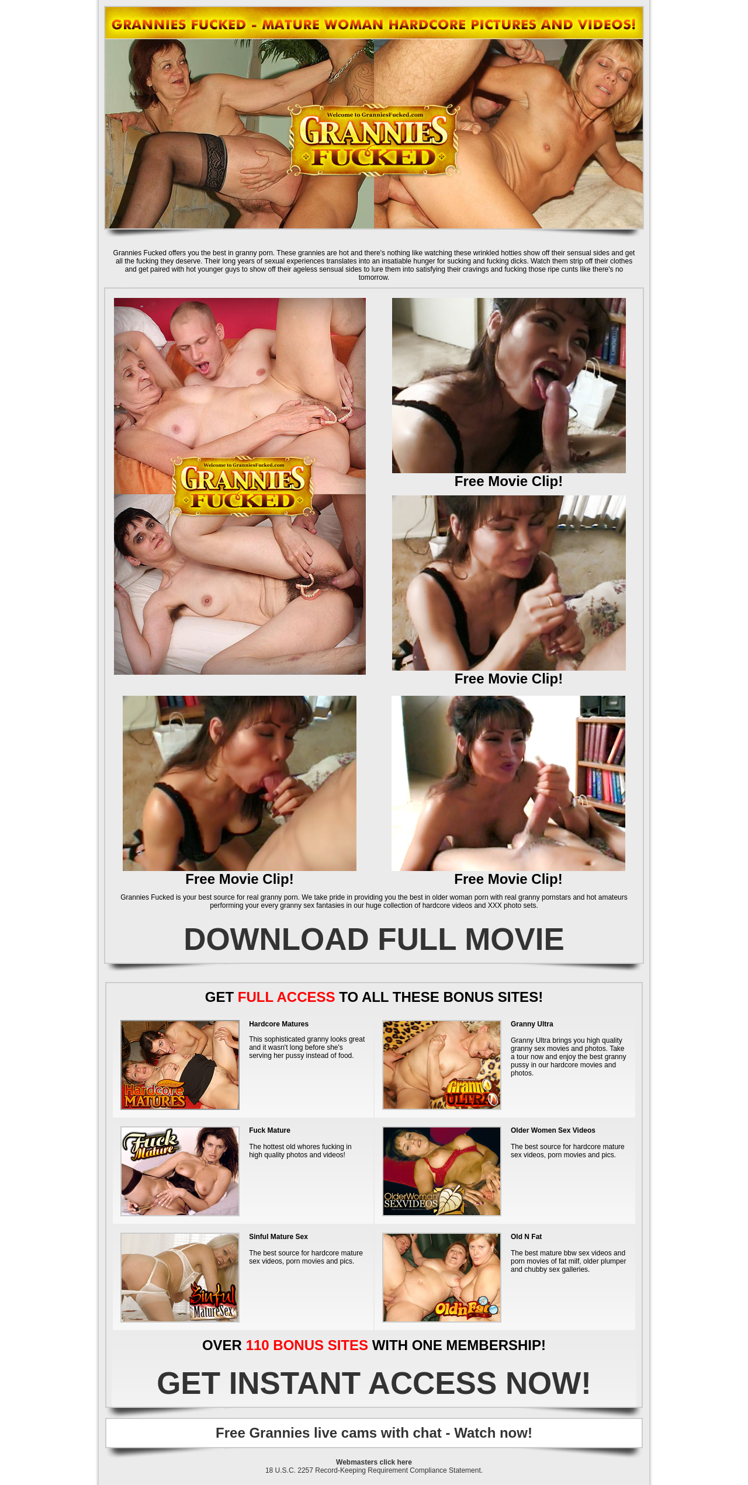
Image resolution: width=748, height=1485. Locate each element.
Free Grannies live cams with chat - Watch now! (374, 1433)
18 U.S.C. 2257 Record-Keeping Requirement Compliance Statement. (374, 1470)
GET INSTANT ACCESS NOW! (374, 1383)
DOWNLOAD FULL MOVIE (374, 939)
